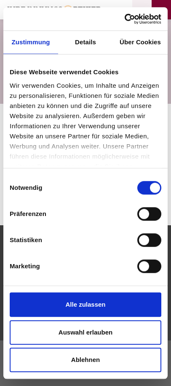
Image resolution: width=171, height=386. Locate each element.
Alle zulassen (85, 304)
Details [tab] (85, 42)
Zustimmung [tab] (31, 42)
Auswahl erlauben (85, 332)
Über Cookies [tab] (140, 42)
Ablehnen (85, 359)
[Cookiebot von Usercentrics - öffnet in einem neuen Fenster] (124, 18)
